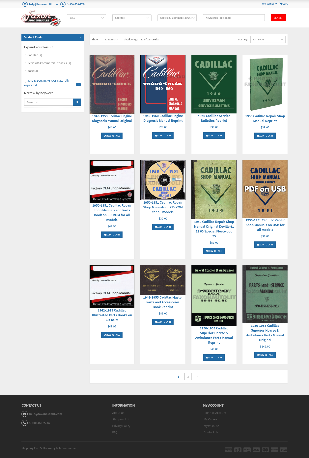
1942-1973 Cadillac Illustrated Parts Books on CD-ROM (112, 315)
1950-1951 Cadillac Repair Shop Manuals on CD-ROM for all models (163, 207)
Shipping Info (121, 419)
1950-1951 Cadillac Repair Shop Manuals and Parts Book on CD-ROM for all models (112, 212)
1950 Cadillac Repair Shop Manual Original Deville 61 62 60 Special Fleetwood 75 (214, 228)
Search (278, 18)
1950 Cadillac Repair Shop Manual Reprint (265, 118)
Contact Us (211, 432)
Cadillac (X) (34, 55)
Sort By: (243, 39)
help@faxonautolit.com (43, 4)
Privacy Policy (121, 426)
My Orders (210, 419)
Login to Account (215, 413)
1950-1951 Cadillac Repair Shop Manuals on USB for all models (265, 225)
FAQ (115, 432)
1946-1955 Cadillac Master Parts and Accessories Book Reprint (163, 302)
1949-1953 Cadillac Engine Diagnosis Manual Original (112, 118)
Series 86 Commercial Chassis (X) (49, 63)
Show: (95, 39)
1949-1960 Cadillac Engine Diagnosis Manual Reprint (163, 118)
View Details (112, 135)
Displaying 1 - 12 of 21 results (141, 39)
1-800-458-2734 (76, 4)
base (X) (32, 71)
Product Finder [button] (33, 37)
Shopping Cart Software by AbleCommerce (48, 448)
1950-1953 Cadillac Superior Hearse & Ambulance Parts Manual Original (265, 332)
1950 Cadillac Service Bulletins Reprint (214, 118)
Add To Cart (163, 135)
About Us (118, 413)
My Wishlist (211, 426)
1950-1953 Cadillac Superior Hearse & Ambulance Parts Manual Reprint (214, 335)
